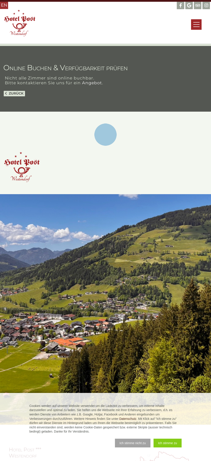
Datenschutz (127, 419)
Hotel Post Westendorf (19, 23)
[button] (132, 443)
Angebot (92, 82)
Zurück (16, 93)
